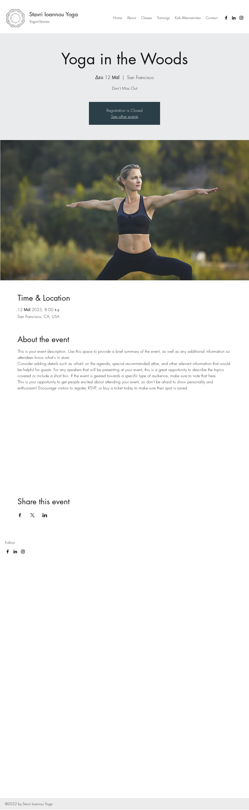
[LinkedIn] (233, 17)
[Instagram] (241, 17)
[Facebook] (226, 17)
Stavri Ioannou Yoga (53, 14)
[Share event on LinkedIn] (44, 515)
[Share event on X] (32, 515)
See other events (124, 116)
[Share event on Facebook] (20, 515)
